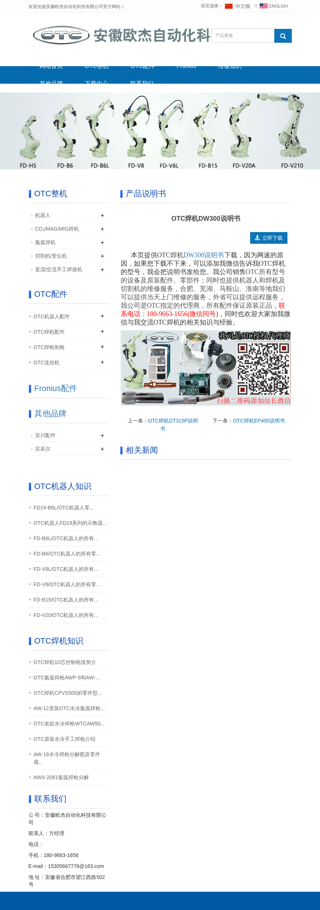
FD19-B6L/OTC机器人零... (64, 508)
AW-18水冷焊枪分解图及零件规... (67, 758)
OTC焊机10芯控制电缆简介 (65, 662)
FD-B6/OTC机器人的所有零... (67, 554)
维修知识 (229, 66)
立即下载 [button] (269, 238)
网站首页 (51, 66)
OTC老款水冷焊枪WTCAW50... (69, 724)
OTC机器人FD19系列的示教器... (70, 523)
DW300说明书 (204, 255)
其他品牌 (51, 83)
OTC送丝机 (47, 362)
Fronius (186, 66)
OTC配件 (143, 66)
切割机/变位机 (51, 256)
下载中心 (96, 83)
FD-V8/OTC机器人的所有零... (67, 584)
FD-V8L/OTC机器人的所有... (66, 569)
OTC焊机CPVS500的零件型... (68, 693)
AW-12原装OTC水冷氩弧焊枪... (69, 708)
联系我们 (142, 83)
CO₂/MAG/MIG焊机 (57, 229)
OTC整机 (97, 66)
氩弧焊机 (45, 242)
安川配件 (45, 435)
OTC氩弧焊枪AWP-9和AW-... (67, 677)
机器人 (42, 215)
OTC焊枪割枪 (49, 347)
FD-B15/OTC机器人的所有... (66, 600)
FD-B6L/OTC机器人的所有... (66, 538)
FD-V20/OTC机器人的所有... (66, 615)
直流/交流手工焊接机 (59, 269)
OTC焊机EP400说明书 (259, 421)
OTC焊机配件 (49, 332)
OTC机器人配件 (52, 316)
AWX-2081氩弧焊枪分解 (61, 777)
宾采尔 (42, 449)
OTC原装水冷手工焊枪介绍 (65, 739)
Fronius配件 (55, 388)
